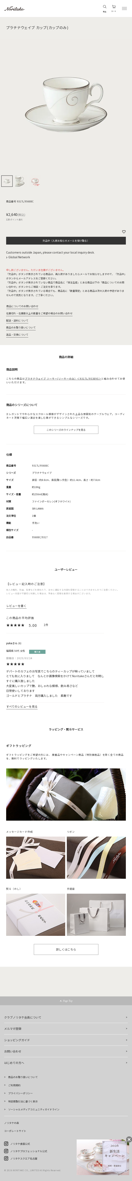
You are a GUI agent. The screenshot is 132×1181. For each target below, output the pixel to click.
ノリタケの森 (11, 1123)
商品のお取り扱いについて (21, 327)
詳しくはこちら (66, 949)
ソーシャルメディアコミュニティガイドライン (33, 1109)
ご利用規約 (14, 1085)
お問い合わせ (12, 1051)
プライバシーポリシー (20, 1093)
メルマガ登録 (12, 1028)
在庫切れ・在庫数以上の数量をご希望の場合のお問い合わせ (39, 313)
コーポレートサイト (15, 1130)
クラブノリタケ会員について (22, 1017)
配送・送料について (17, 320)
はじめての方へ (14, 1063)
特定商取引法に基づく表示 (23, 1101)
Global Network (19, 257)
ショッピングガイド (17, 1040)
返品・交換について (17, 334)
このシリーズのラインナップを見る (66, 429)
